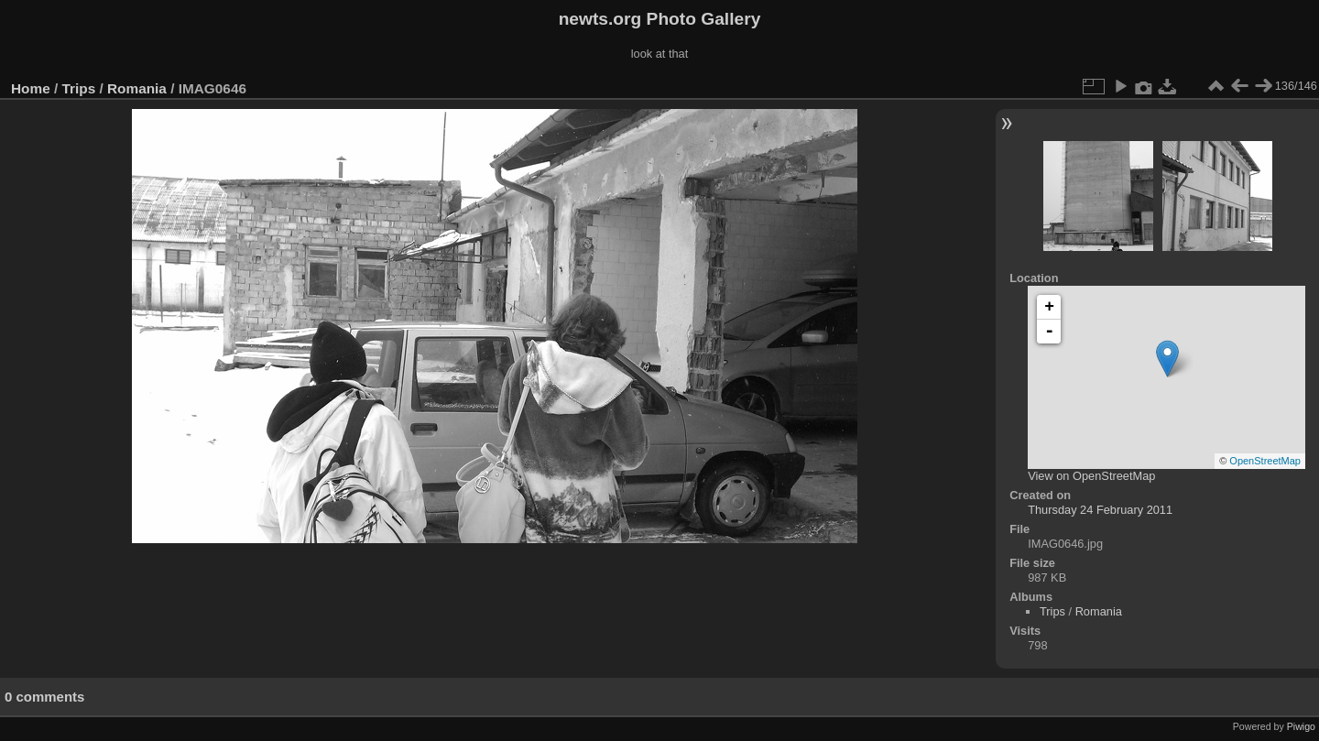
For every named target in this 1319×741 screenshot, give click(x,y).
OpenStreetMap (1265, 460)
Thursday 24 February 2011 (1100, 510)
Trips (79, 88)
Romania (137, 88)
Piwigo (1301, 726)
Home (30, 88)
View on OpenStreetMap (1091, 476)
